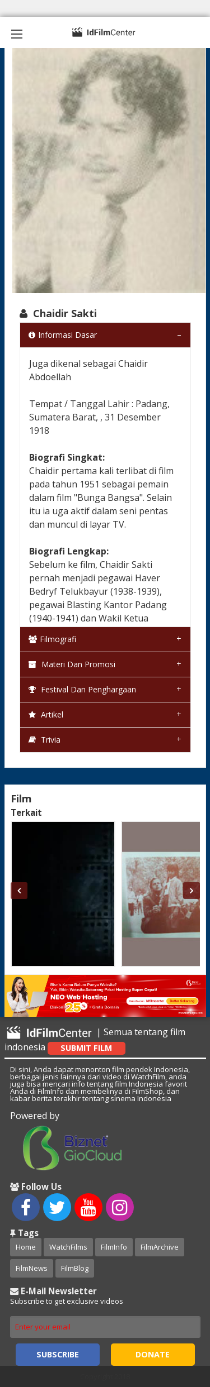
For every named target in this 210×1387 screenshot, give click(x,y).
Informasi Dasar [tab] (63, 334)
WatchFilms (68, 1247)
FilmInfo (114, 1247)
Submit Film (86, 1047)
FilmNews (32, 1268)
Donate (153, 1354)
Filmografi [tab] (52, 639)
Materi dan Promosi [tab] (72, 664)
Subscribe (57, 1354)
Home (26, 1247)
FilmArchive (160, 1247)
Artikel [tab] (46, 714)
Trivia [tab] (44, 739)
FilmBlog (74, 1268)
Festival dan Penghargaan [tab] (82, 689)
